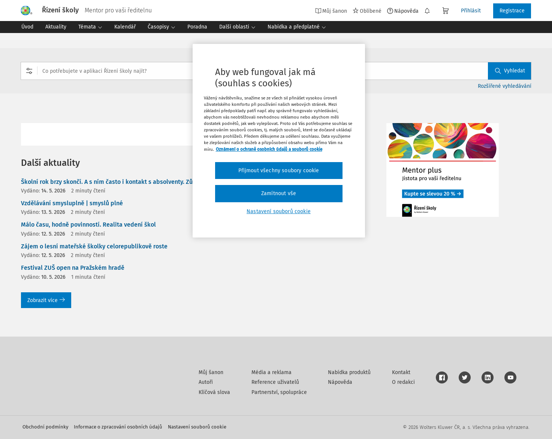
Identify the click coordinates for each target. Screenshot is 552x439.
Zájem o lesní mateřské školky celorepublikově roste (94, 246)
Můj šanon (331, 11)
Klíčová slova (214, 392)
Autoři (206, 382)
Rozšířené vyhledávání (504, 86)
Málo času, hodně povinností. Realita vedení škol (88, 224)
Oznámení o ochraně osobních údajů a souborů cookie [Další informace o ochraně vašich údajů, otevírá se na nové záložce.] (269, 149)
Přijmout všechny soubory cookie (278, 170)
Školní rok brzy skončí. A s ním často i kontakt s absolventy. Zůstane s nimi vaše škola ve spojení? (155, 181)
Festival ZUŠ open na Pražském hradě (72, 267)
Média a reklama (271, 372)
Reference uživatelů (275, 382)
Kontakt (401, 372)
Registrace (512, 11)
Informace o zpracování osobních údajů (118, 427)
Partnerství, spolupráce (279, 392)
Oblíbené (367, 11)
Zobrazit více (46, 300)
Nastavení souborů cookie (197, 427)
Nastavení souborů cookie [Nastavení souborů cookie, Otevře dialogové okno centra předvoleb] (279, 211)
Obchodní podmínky (45, 427)
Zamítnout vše (278, 193)
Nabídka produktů (349, 372)
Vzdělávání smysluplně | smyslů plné (72, 203)
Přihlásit (471, 11)
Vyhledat (510, 71)
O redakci (403, 382)
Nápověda (403, 11)
